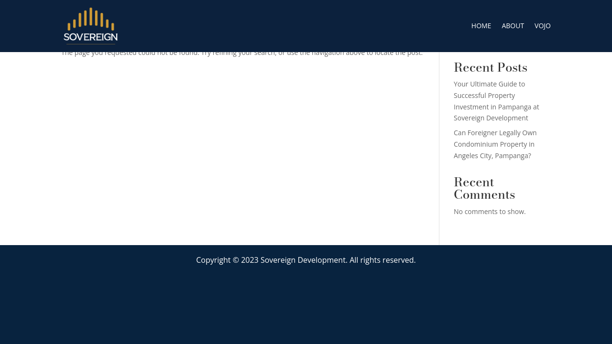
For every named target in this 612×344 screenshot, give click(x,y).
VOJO (543, 25)
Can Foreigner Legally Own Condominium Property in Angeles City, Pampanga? (495, 144)
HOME (481, 25)
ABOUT (513, 25)
